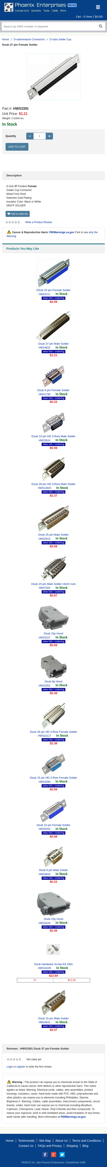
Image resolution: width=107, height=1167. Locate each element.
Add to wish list (17, 213)
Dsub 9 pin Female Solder (53, 390)
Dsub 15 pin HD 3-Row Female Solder (53, 777)
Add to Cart (17, 146)
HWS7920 (44, 587)
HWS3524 (44, 440)
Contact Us (26, 1145)
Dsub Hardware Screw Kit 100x (53, 964)
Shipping (72, 1145)
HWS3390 (44, 781)
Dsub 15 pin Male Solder (53, 1018)
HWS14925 (44, 488)
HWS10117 (44, 735)
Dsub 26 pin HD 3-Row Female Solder (53, 731)
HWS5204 (44, 829)
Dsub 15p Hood (53, 633)
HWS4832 (44, 347)
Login (10, 1066)
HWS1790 (44, 394)
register (21, 1066)
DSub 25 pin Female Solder (54, 290)
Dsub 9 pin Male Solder (53, 870)
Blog (85, 1145)
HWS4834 (44, 874)
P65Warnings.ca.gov (61, 232)
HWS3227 (44, 637)
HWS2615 (44, 538)
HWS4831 (44, 1022)
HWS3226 (44, 923)
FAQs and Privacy (50, 1145)
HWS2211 (44, 294)
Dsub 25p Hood (53, 919)
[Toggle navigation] (98, 7)
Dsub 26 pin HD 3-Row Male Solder (54, 484)
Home (5, 39)
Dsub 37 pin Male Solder (53, 343)
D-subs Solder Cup (60, 39)
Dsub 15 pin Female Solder (53, 825)
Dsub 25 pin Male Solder (53, 534)
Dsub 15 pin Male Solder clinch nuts (53, 584)
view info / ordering (53, 298)
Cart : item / (89, 16)
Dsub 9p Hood (53, 681)
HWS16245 (44, 968)
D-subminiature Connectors (29, 39)
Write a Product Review (38, 222)
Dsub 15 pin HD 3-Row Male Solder (54, 436)
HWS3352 (44, 685)
